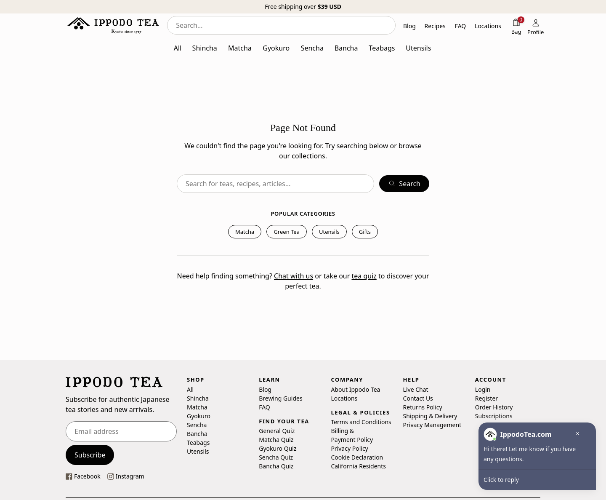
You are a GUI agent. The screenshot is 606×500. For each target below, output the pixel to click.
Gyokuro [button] (276, 48)
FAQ (264, 407)
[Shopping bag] (516, 26)
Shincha (198, 398)
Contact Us (418, 398)
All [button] (177, 48)
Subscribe (89, 455)
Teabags (198, 443)
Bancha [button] (346, 48)
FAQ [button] (460, 26)
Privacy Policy (349, 448)
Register (486, 398)
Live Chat (415, 389)
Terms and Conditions (361, 422)
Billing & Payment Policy (352, 435)
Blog (265, 389)
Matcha (244, 231)
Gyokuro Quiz (277, 448)
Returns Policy (422, 407)
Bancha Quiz (276, 466)
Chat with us (293, 276)
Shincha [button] (204, 48)
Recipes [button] (435, 26)
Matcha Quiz (276, 440)
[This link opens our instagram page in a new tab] (125, 476)
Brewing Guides (280, 398)
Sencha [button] (312, 48)
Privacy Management (432, 425)
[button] (575, 434)
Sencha (197, 425)
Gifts (365, 231)
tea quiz (363, 276)
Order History (494, 407)
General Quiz (277, 431)
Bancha (197, 434)
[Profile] (535, 26)
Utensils (329, 231)
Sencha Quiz (276, 457)
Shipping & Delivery (430, 416)
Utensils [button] (418, 48)
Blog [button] (409, 26)
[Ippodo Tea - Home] (113, 25)
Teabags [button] (382, 48)
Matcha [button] (240, 48)
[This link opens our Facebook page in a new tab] (83, 476)
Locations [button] (488, 26)
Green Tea (287, 231)
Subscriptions (494, 416)
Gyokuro (198, 416)
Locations (344, 398)
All (190, 389)
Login (483, 389)
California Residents (358, 466)
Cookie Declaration (357, 457)
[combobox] (281, 25)
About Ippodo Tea (355, 389)
